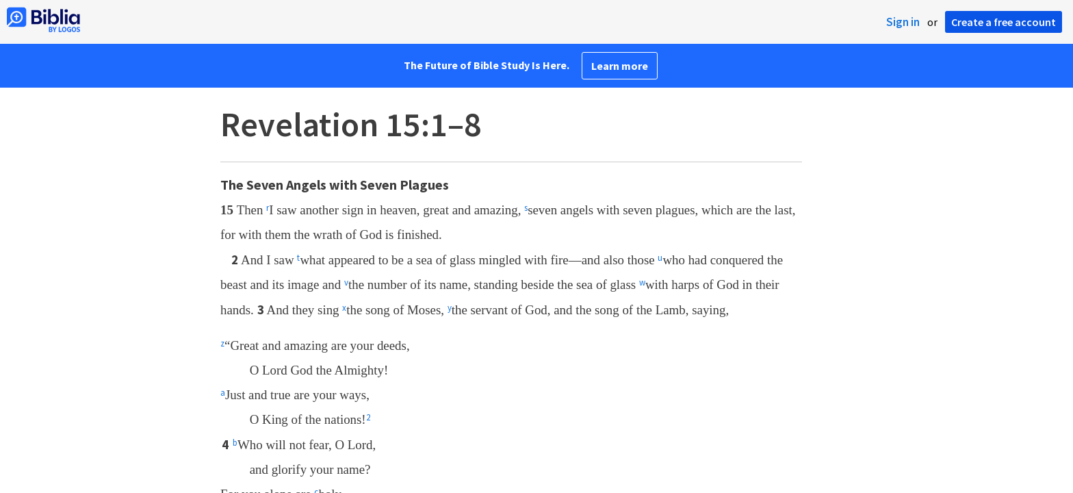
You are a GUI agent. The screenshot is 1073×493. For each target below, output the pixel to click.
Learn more (619, 66)
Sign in (903, 21)
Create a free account (1003, 22)
